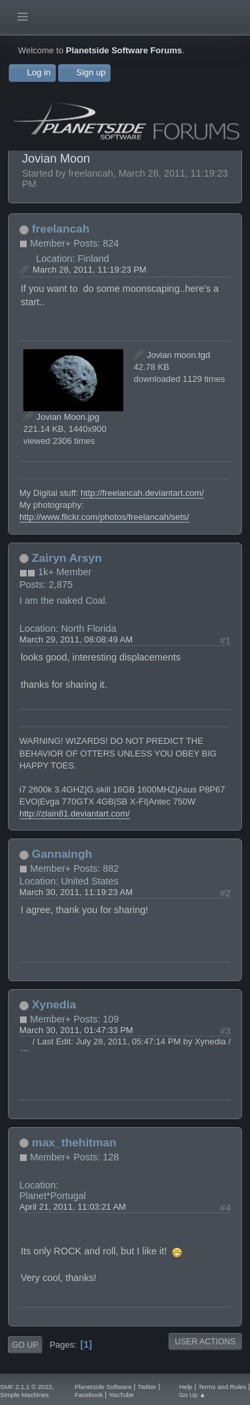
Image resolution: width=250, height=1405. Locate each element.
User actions (205, 1341)
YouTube (121, 1394)
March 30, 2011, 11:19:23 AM (76, 892)
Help (186, 1386)
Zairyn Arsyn (67, 558)
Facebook (89, 1394)
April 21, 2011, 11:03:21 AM (72, 1207)
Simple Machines (24, 1394)
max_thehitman (74, 1142)
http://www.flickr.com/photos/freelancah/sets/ (104, 517)
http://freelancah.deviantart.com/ (142, 493)
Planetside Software (103, 1386)
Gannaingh (62, 853)
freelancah (60, 228)
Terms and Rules (222, 1386)
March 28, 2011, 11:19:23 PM (90, 270)
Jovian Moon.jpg (61, 417)
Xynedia (54, 1004)
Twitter (146, 1386)
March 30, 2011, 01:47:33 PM (76, 1030)
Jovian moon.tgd (172, 355)
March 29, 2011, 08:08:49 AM (76, 640)
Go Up (25, 1345)
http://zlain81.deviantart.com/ (74, 813)
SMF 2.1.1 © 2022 (26, 1386)
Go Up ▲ (192, 1394)
